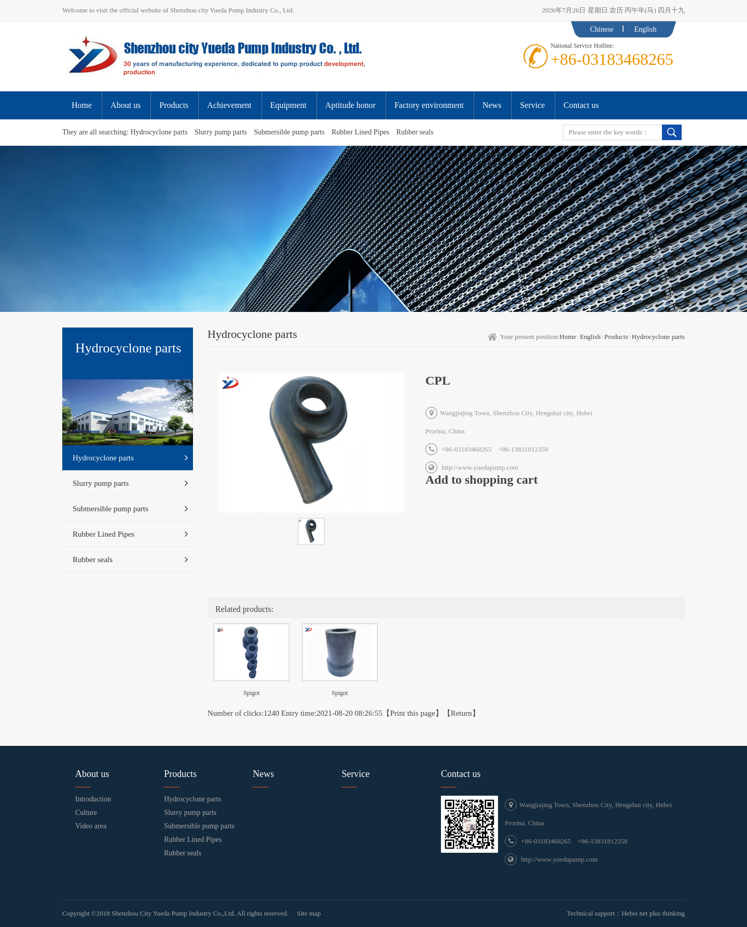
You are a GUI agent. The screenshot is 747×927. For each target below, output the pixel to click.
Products (616, 336)
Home (568, 336)
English (645, 29)
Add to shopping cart (481, 479)
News (263, 774)
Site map (309, 913)
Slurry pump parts (221, 132)
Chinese (601, 29)
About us (92, 774)
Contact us (461, 774)
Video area (90, 826)
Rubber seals (415, 132)
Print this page (412, 713)
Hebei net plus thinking (653, 913)
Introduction (93, 799)
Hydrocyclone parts (158, 132)
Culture (86, 812)
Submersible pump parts (289, 132)
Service (355, 774)
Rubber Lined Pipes (360, 132)
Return (461, 713)
